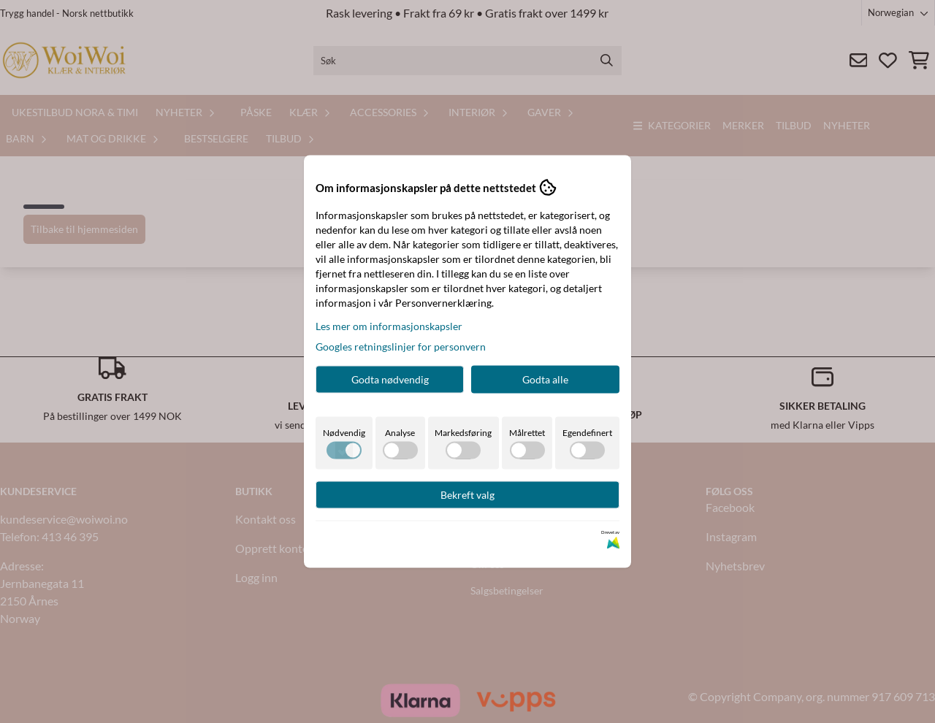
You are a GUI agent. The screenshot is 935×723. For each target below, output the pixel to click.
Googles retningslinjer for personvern (401, 346)
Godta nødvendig (390, 379)
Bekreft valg (467, 495)
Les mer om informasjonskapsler (389, 326)
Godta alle (545, 379)
